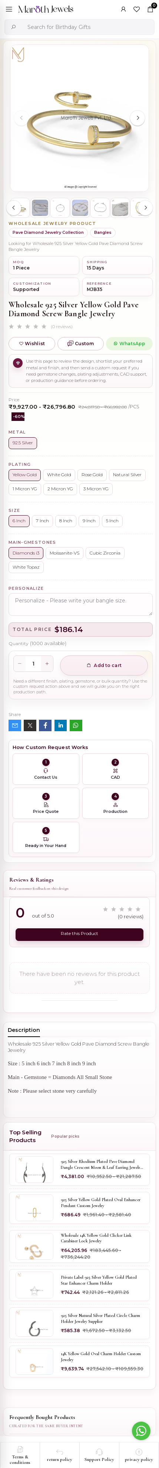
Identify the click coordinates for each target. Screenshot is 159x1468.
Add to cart (104, 665)
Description (24, 1030)
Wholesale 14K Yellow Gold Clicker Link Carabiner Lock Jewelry (96, 1238)
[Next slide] (137, 118)
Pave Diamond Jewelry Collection (48, 232)
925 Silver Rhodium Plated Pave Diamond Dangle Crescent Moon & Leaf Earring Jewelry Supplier (101, 1164)
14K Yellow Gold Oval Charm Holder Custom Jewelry (101, 1356)
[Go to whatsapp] (141, 1431)
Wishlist (32, 343)
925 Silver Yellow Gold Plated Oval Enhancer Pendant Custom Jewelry (100, 1202)
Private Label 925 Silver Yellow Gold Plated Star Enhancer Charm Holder (99, 1280)
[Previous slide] (21, 118)
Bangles (103, 232)
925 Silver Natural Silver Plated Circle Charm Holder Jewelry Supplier (100, 1318)
